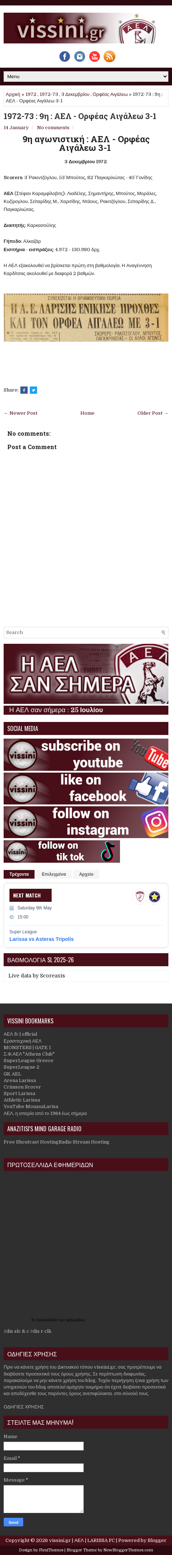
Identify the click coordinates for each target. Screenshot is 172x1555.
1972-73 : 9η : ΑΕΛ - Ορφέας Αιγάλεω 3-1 (80, 116)
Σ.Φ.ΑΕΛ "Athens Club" (29, 1054)
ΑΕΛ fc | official (20, 1034)
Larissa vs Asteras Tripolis (41, 939)
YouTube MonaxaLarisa (31, 1106)
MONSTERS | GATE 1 (27, 1047)
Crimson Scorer (22, 1087)
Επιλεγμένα (54, 874)
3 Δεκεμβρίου (75, 94)
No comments (53, 127)
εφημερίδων (75, 1320)
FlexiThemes (51, 1550)
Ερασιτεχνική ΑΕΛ (22, 1041)
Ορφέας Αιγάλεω (110, 94)
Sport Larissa (19, 1093)
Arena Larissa (20, 1080)
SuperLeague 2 (21, 1067)
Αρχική (13, 94)
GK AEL (12, 1074)
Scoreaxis (52, 976)
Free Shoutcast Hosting (31, 1142)
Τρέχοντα (19, 874)
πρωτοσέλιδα (47, 1320)
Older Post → (152, 413)
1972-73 (49, 94)
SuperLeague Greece (28, 1060)
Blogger (157, 1540)
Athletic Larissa (22, 1100)
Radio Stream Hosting (84, 1142)
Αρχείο (86, 874)
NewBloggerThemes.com (128, 1550)
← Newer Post (20, 413)
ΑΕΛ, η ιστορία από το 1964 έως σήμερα (45, 1113)
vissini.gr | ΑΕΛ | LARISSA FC (82, 1540)
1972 (30, 94)
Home (87, 413)
